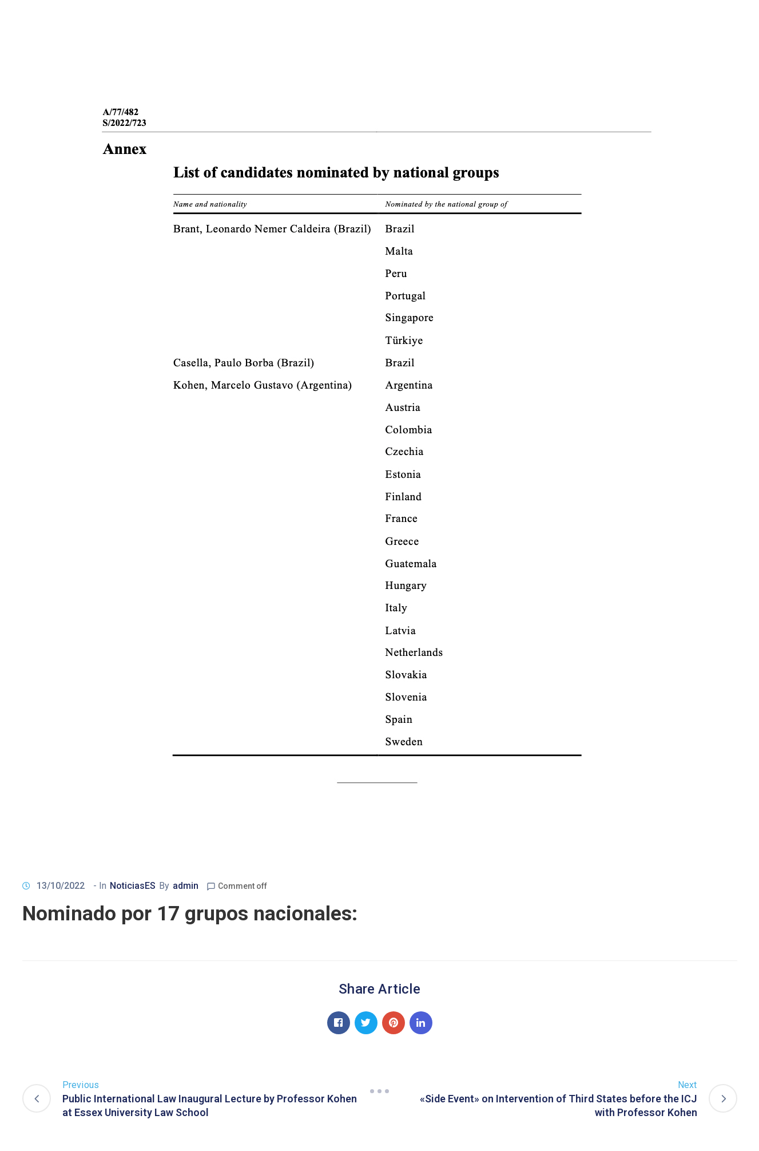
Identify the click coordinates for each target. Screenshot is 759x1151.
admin (185, 885)
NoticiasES (133, 885)
